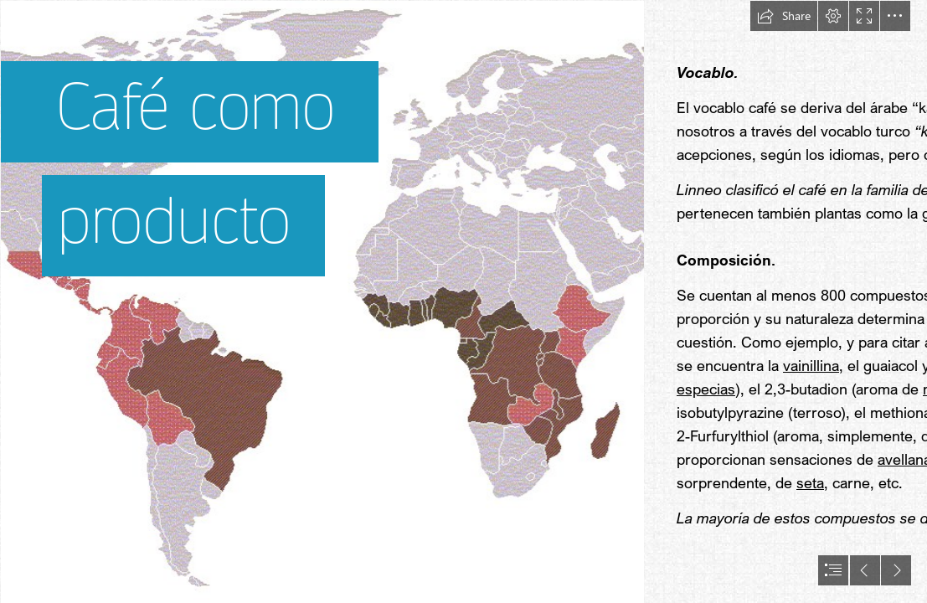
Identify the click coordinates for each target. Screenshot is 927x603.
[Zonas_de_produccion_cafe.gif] (321, 301)
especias (706, 388)
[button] (783, 16)
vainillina (811, 365)
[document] (463, 301)
